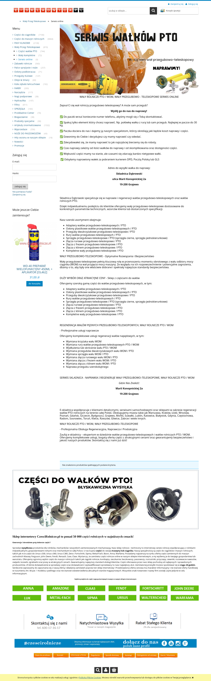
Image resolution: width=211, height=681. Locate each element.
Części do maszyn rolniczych (29, 38)
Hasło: (15, 173)
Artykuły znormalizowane (27, 125)
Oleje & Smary (21, 79)
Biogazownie (21, 116)
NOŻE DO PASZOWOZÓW (27, 133)
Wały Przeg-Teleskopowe (27, 47)
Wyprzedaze (20, 129)
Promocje (19, 145)
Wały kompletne (26, 55)
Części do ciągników (24, 34)
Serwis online (25, 59)
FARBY (17, 88)
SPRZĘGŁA (19, 108)
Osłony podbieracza (24, 71)
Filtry (17, 104)
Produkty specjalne (24, 121)
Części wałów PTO (27, 51)
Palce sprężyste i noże (26, 67)
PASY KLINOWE (22, 42)
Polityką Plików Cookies (90, 677)
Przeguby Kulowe (23, 75)
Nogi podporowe (23, 96)
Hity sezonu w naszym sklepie (30, 137)
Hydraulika (20, 100)
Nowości (18, 141)
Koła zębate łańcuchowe (27, 84)
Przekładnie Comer (24, 112)
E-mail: (16, 161)
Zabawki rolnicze (23, 63)
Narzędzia (19, 92)
